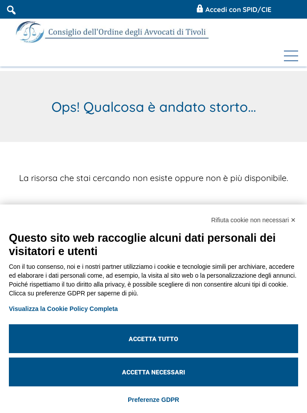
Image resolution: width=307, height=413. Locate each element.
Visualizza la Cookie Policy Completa (63, 308)
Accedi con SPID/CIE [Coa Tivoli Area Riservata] (233, 9)
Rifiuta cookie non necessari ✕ (253, 220)
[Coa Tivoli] (114, 32)
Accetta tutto (153, 338)
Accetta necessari (153, 372)
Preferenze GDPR (153, 399)
